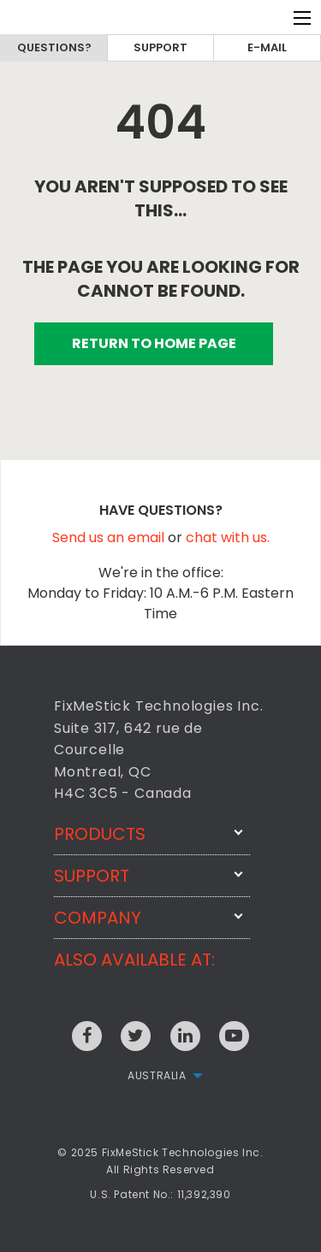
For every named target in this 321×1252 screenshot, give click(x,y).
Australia (157, 1075)
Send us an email (110, 537)
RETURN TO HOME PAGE (154, 343)
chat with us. (228, 537)
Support (160, 47)
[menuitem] (160, 1075)
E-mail (267, 47)
